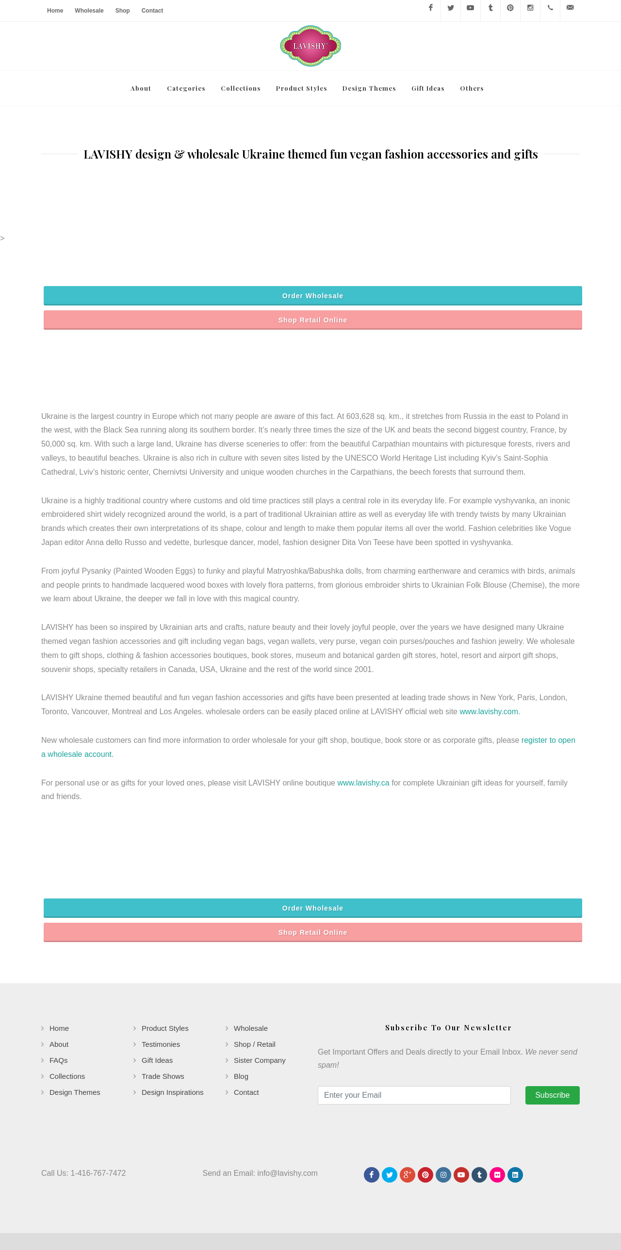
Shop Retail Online (312, 284)
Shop (122, 10)
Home (55, 10)
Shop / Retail (255, 1009)
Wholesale (89, 10)
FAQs (58, 1025)
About (58, 1009)
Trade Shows (163, 1041)
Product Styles (165, 993)
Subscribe (552, 1060)
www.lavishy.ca (363, 747)
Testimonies (161, 1009)
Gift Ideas (157, 1025)
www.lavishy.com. (489, 676)
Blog (241, 1041)
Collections (67, 1041)
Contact (152, 10)
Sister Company (260, 1025)
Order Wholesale (312, 260)
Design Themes (74, 1057)
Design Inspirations (173, 1057)
